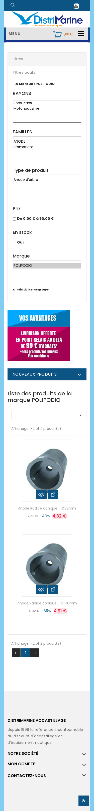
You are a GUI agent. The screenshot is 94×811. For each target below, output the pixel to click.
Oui (20, 242)
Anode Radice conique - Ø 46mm (47, 603)
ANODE (47, 141)
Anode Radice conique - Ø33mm (47, 508)
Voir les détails (53, 494)
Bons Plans (47, 103)
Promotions (47, 147)
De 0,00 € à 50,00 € (35, 218)
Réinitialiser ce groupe (32, 289)
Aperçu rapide (41, 494)
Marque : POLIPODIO (37, 83)
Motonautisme (47, 108)
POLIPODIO (47, 266)
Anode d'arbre (47, 180)
